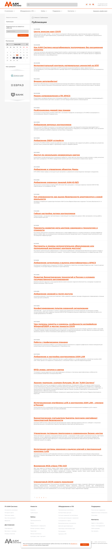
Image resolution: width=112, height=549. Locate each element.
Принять (85, 544)
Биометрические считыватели (67, 523)
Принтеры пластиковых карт (66, 528)
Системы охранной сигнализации (68, 515)
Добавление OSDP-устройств (49, 140)
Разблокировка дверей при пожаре (52, 110)
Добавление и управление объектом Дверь (56, 169)
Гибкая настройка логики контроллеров (54, 213)
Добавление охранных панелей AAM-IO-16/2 (56, 182)
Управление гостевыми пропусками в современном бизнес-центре (68, 433)
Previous (17, 70)
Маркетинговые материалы (99, 512)
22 (14, 58)
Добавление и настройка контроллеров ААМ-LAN (59, 356)
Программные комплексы (65, 510)
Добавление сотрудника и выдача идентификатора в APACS (65, 263)
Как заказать (94, 531)
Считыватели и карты (64, 520)
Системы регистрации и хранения (68, 518)
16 (17, 55)
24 (20, 58)
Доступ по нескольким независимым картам (57, 155)
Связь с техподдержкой (98, 525)
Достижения (9, 525)
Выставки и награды (10, 531)
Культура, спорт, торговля (37, 536)
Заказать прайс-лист (100, 11)
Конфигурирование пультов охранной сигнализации (61, 308)
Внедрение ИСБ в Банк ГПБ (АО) (50, 466)
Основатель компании (11, 510)
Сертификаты (9, 528)
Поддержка (56, 11)
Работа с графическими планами (51, 342)
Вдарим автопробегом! (45, 81)
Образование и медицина (38, 525)
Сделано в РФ (62, 534)
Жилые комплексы (35, 533)
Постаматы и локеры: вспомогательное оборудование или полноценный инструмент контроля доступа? (64, 247)
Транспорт (33, 531)
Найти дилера (95, 528)
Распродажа (61, 531)
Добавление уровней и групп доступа (53, 294)
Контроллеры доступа (64, 512)
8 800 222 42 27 (102, 5)
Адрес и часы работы (97, 523)
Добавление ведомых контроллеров (52, 124)
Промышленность (35, 520)
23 (17, 58)
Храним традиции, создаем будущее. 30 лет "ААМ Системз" (64, 383)
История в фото (9, 512)
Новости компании (11, 17)
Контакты (71, 11)
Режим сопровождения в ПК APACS (52, 96)
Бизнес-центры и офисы (37, 528)
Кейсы (43, 11)
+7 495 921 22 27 (102, 4)
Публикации (10, 21)
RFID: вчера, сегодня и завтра (49, 369)
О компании (9, 11)
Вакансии (7, 520)
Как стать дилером (10, 518)
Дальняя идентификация (65, 526)
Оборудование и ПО (27, 11)
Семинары (94, 515)
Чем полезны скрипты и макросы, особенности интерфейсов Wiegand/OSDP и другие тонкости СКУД (65, 325)
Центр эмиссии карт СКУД (47, 31)
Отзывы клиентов (10, 533)
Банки (32, 523)
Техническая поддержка (98, 510)
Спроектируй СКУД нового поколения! (53, 482)
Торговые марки (9, 515)
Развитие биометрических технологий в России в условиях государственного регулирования (64, 278)
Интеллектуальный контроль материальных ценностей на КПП (66, 65)
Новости (37, 17)
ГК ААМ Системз (11, 506)
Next (17, 100)
